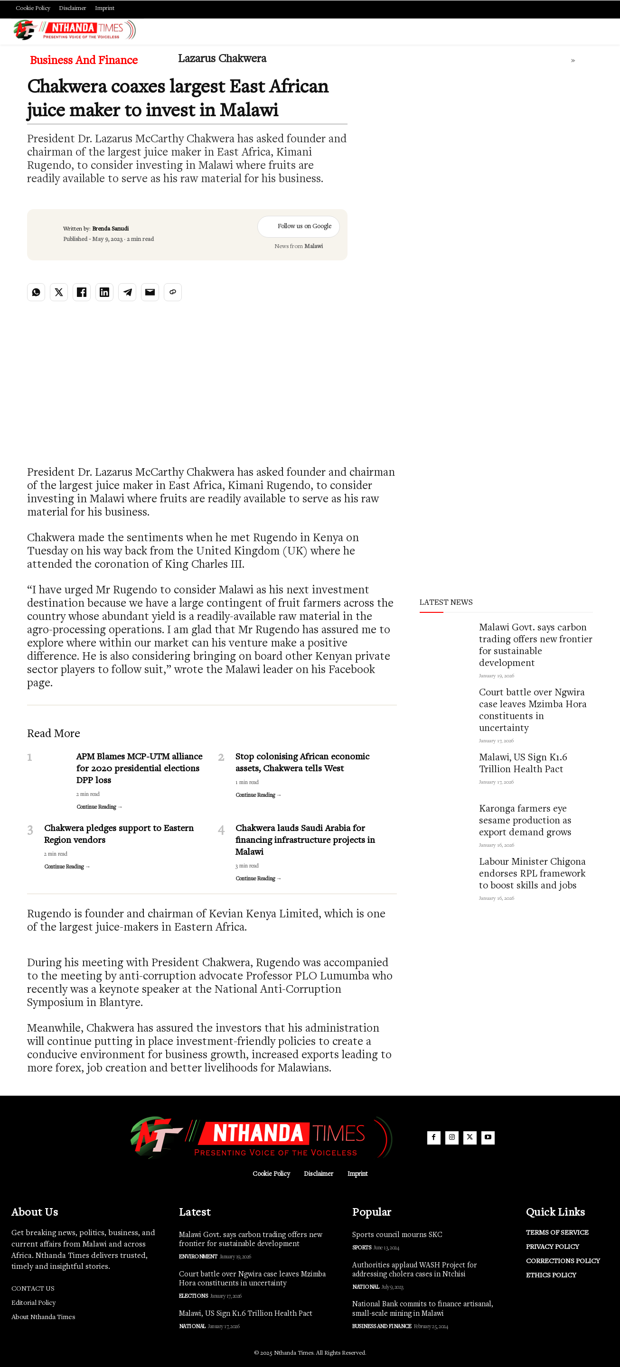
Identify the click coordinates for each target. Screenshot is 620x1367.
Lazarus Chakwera (222, 59)
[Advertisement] (481, 165)
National (192, 1327)
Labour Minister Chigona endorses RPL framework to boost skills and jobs (532, 874)
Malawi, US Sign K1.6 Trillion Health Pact (245, 1314)
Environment (198, 1257)
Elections (193, 1296)
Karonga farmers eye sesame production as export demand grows (525, 821)
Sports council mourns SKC (397, 1235)
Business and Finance (84, 61)
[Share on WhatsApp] (36, 292)
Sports (361, 1248)
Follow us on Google (298, 227)
